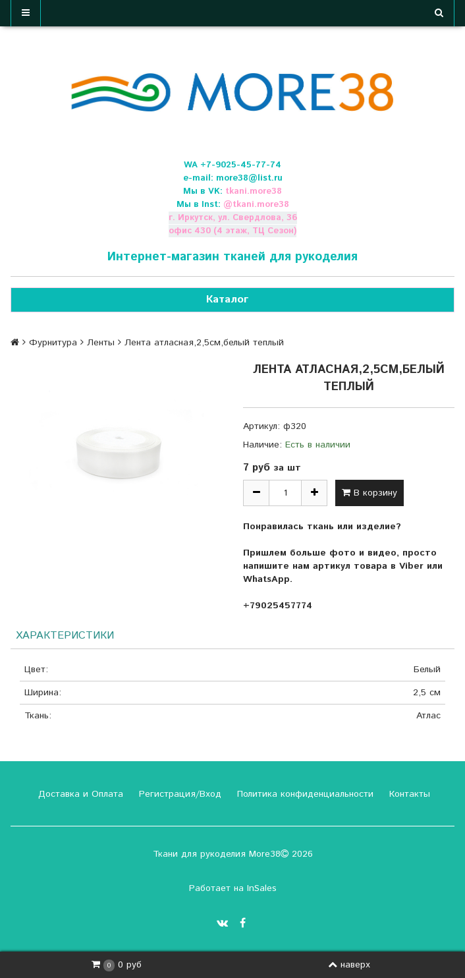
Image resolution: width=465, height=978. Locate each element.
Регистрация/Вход (178, 794)
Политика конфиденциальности (303, 794)
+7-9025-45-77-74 (240, 165)
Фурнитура (53, 342)
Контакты (408, 794)
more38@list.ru (249, 178)
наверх (349, 964)
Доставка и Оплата (79, 794)
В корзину (369, 493)
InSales (262, 888)
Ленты (101, 342)
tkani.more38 (253, 191)
